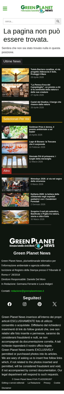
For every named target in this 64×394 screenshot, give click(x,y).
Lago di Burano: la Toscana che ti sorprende (42, 143)
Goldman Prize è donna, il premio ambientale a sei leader (41, 129)
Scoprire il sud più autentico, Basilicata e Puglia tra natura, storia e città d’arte (45, 214)
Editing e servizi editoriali (13, 383)
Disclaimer (6, 388)
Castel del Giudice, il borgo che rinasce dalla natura (46, 103)
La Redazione (34, 383)
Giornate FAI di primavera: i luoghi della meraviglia (42, 157)
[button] (3, 8)
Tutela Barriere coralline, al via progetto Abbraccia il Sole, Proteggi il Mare (45, 72)
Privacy (47, 383)
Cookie (57, 383)
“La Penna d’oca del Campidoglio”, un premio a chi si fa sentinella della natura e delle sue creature (45, 88)
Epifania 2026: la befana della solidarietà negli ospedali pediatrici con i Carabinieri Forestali (45, 198)
